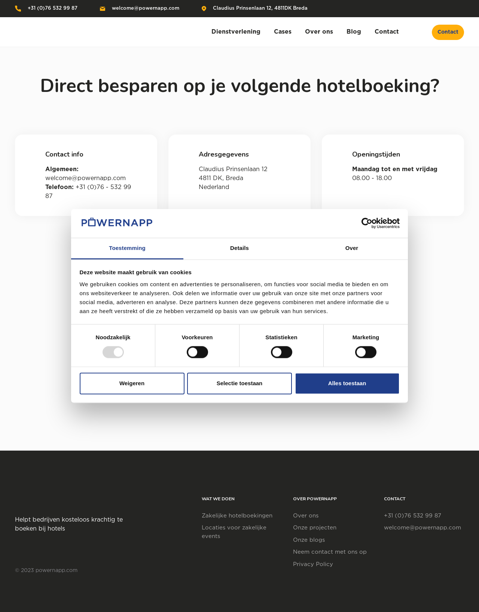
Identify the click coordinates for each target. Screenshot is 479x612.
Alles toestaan (347, 383)
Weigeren (131, 383)
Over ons (305, 515)
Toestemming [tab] (127, 248)
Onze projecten (314, 527)
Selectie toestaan (240, 383)
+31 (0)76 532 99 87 (46, 9)
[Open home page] (62, 32)
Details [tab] (239, 248)
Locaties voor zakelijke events (234, 532)
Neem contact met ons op (330, 552)
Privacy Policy (313, 564)
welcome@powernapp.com (139, 8)
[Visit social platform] (462, 8)
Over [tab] (352, 248)
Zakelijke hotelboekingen (237, 515)
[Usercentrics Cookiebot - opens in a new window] (367, 223)
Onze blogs (309, 540)
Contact (447, 32)
